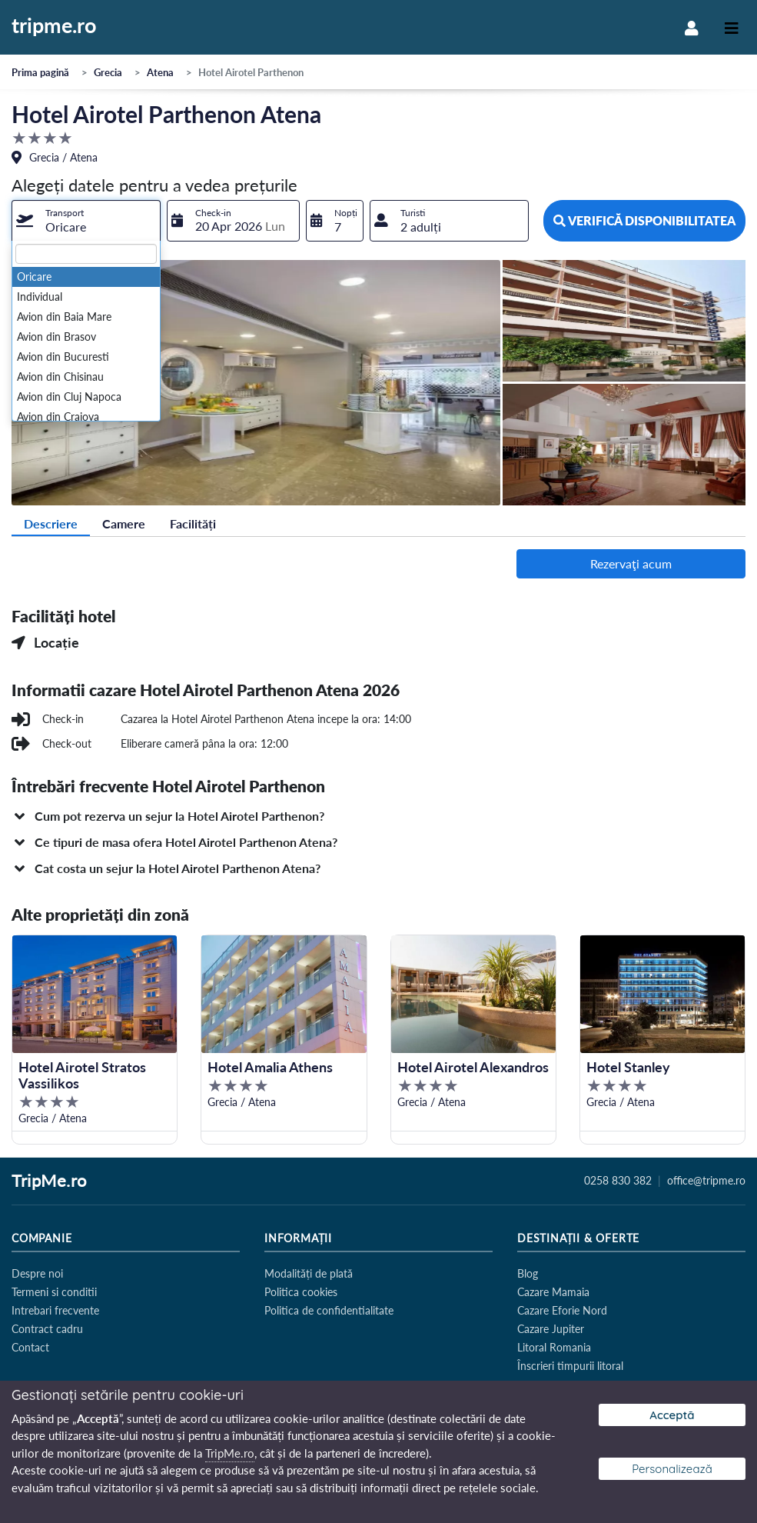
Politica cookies (300, 1291)
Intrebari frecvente (55, 1310)
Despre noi (37, 1273)
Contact (30, 1347)
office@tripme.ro (706, 1180)
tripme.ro (54, 26)
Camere (123, 523)
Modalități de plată (308, 1273)
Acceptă (671, 1415)
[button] (378, 816)
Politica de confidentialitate (328, 1310)
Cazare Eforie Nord (562, 1310)
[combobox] (86, 221)
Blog (527, 1273)
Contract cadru (47, 1328)
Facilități (193, 523)
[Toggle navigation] (731, 27)
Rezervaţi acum (631, 563)
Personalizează (672, 1468)
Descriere (51, 523)
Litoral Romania (554, 1347)
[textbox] (86, 254)
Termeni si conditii (54, 1291)
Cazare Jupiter (550, 1328)
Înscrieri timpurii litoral (570, 1365)
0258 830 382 (618, 1180)
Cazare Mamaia (553, 1291)
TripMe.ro (49, 1181)
